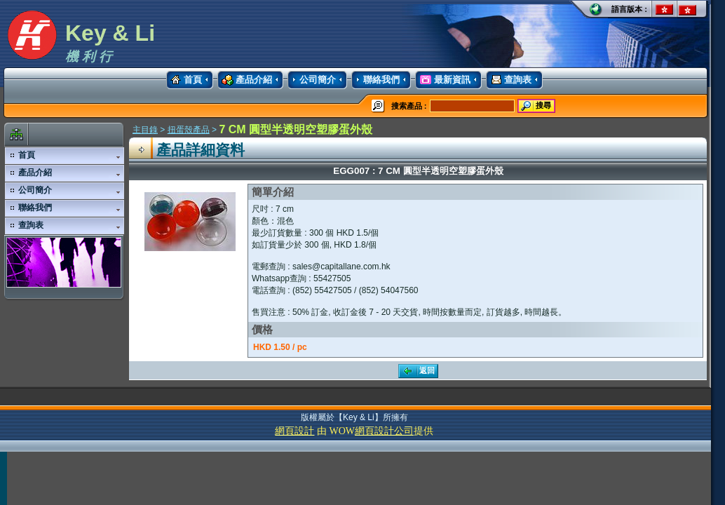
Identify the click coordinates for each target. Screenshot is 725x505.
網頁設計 (294, 431)
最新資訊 (442, 80)
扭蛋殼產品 (189, 130)
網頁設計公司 (384, 431)
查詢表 (508, 80)
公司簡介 (311, 80)
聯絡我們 (375, 80)
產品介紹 (244, 80)
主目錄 (145, 130)
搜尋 (535, 106)
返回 (417, 371)
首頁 (184, 80)
